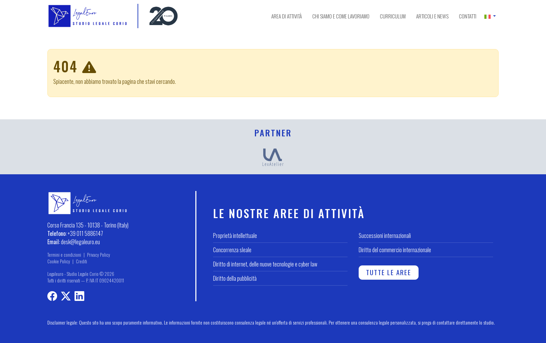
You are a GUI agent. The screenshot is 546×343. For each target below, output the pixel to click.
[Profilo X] (66, 297)
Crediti (81, 261)
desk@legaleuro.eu (80, 242)
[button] (490, 16)
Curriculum (393, 16)
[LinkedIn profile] (79, 297)
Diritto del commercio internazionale (395, 250)
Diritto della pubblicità (235, 278)
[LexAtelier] (273, 156)
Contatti (467, 16)
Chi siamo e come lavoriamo (340, 16)
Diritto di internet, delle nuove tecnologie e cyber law (265, 264)
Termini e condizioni (64, 255)
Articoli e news (432, 16)
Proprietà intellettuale (235, 235)
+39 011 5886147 (85, 233)
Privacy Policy (98, 255)
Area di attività (286, 16)
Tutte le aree (388, 272)
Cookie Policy (58, 261)
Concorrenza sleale (232, 250)
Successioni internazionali (385, 235)
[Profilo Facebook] (52, 297)
